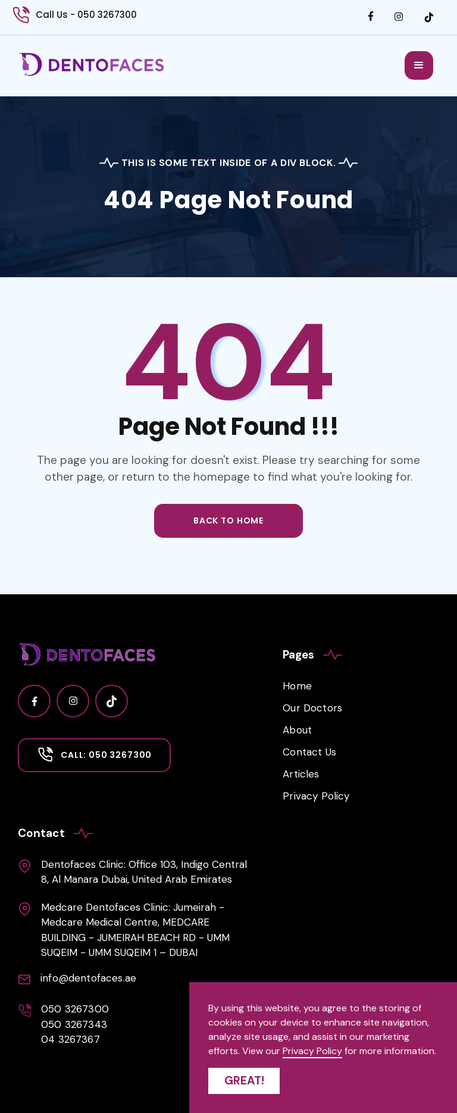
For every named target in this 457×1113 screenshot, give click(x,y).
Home (297, 685)
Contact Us (309, 751)
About (297, 729)
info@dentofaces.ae (88, 978)
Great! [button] (244, 1080)
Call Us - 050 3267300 (86, 14)
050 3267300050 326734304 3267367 (75, 1024)
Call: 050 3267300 (106, 755)
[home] (92, 64)
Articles (301, 773)
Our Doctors (312, 707)
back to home (228, 520)
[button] (419, 65)
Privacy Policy (316, 795)
